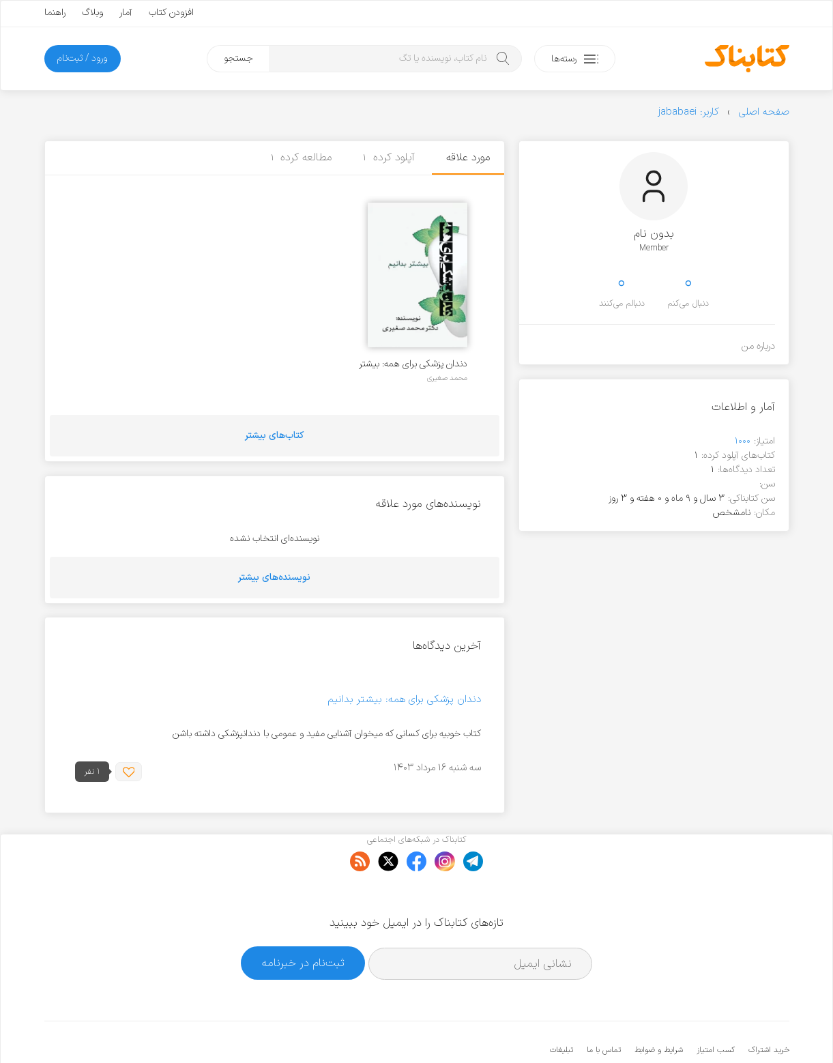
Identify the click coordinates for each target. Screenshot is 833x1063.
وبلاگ (92, 12)
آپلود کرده (389, 157)
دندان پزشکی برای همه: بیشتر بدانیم (413, 364)
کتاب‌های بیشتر (274, 435)
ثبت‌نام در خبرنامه (303, 921)
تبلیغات (561, 1008)
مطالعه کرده (301, 157)
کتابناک (717, 1030)
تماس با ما (604, 1008)
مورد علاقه (468, 157)
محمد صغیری (447, 378)
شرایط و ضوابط (658, 1008)
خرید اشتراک (768, 1008)
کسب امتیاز (716, 1008)
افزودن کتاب (171, 12)
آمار (125, 12)
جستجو (238, 58)
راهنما (54, 12)
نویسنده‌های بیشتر (274, 577)
